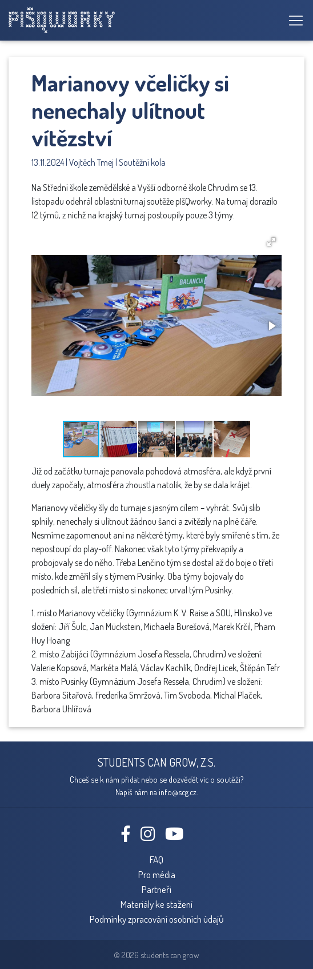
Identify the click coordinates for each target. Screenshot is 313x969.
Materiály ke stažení (156, 904)
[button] (271, 242)
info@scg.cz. (178, 792)
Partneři (156, 889)
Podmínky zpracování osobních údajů (157, 918)
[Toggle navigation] (292, 20)
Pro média (156, 874)
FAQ (156, 859)
